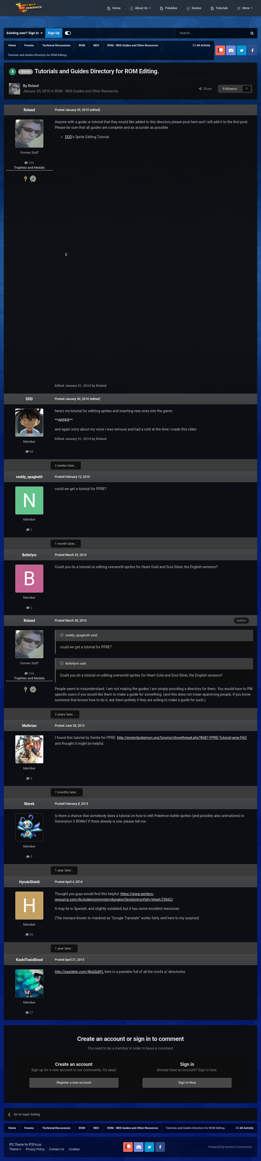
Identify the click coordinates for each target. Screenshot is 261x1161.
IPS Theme (16, 1144)
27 (29, 1012)
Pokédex (197, 13)
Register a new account (74, 1082)
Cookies (74, 1149)
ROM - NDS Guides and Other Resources (86, 91)
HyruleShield (29, 882)
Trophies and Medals (29, 167)
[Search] (199, 33)
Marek (29, 804)
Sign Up (53, 33)
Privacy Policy (35, 1149)
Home (142, 13)
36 (29, 934)
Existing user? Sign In (25, 33)
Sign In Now (187, 1082)
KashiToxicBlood (29, 960)
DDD (68, 137)
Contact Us (56, 1149)
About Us (168, 13)
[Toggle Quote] (62, 635)
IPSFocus (35, 1144)
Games (222, 13)
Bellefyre (29, 555)
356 (29, 163)
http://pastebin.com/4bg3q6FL (79, 972)
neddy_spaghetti (29, 477)
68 (29, 451)
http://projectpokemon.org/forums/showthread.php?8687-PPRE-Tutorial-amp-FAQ (181, 738)
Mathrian (29, 726)
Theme (15, 1149)
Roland (29, 110)
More (246, 13)
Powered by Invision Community (230, 1147)
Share (205, 89)
